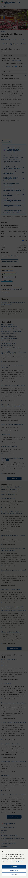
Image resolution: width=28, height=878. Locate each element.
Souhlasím (14, 866)
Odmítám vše (14, 870)
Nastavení (14, 874)
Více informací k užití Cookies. (14, 861)
